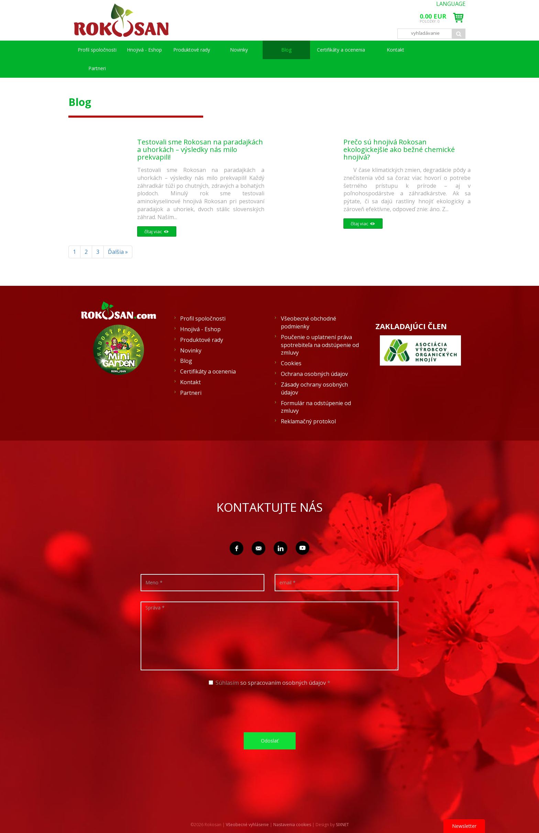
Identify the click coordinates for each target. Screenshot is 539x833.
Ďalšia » (118, 252)
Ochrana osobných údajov (314, 374)
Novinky (239, 49)
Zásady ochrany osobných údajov (314, 388)
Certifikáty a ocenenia (341, 49)
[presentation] (272, 708)
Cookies (291, 363)
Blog (286, 49)
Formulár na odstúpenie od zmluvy (316, 407)
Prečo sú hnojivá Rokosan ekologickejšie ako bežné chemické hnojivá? (400, 149)
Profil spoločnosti (97, 49)
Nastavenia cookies (292, 824)
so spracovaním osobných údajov (283, 682)
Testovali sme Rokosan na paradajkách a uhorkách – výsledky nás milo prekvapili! (198, 149)
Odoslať (269, 740)
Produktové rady (191, 49)
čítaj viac (155, 231)
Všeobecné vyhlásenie (247, 824)
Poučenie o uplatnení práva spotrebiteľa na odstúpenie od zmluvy (320, 345)
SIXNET (342, 824)
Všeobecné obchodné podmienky (308, 322)
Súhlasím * (269, 682)
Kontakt (395, 49)
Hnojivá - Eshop (144, 49)
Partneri (97, 68)
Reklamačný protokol (308, 421)
